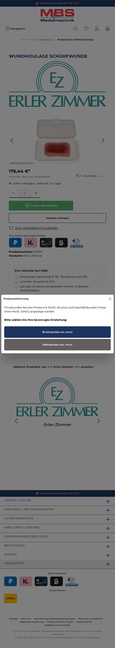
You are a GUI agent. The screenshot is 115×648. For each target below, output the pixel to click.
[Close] (110, 298)
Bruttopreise (57, 332)
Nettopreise (57, 344)
